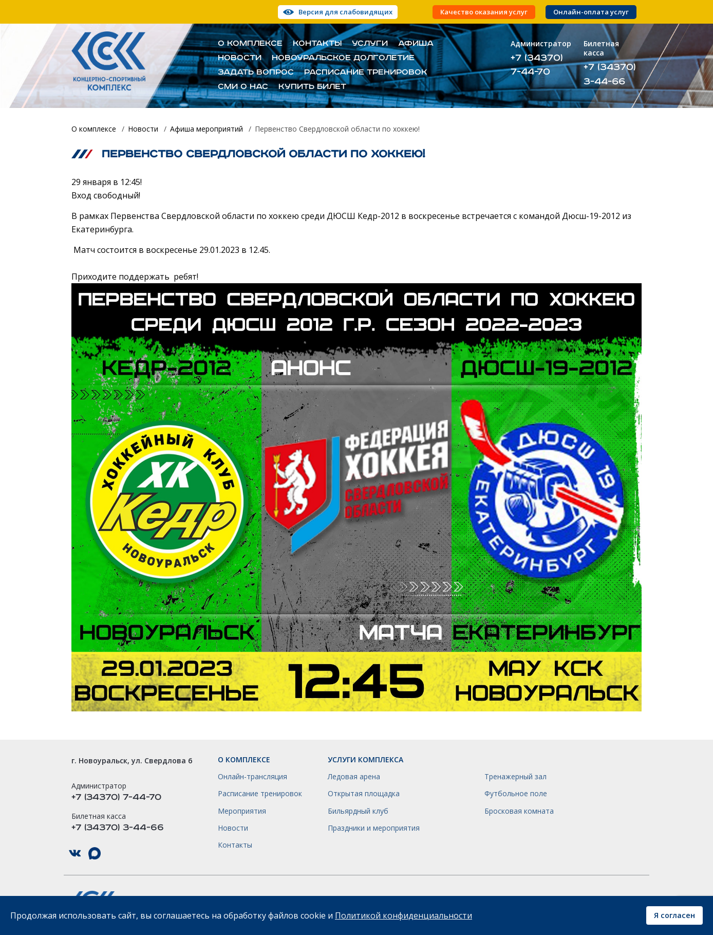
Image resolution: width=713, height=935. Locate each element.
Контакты (317, 43)
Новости (239, 58)
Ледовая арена (354, 776)
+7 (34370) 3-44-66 (610, 74)
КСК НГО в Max (94, 853)
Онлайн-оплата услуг (591, 12)
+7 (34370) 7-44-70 (537, 64)
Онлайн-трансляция (252, 776)
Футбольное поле (515, 793)
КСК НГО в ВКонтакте (75, 853)
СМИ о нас (243, 86)
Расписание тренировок (365, 72)
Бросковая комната (519, 811)
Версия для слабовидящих (345, 11)
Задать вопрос (256, 72)
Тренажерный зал (515, 776)
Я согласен (674, 915)
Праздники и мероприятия (374, 828)
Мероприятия (242, 811)
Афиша (416, 43)
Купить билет (312, 86)
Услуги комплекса (365, 759)
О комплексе (250, 43)
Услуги (370, 43)
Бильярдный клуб (358, 811)
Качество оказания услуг (484, 12)
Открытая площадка (364, 793)
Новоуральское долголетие (343, 58)
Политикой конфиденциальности (403, 915)
